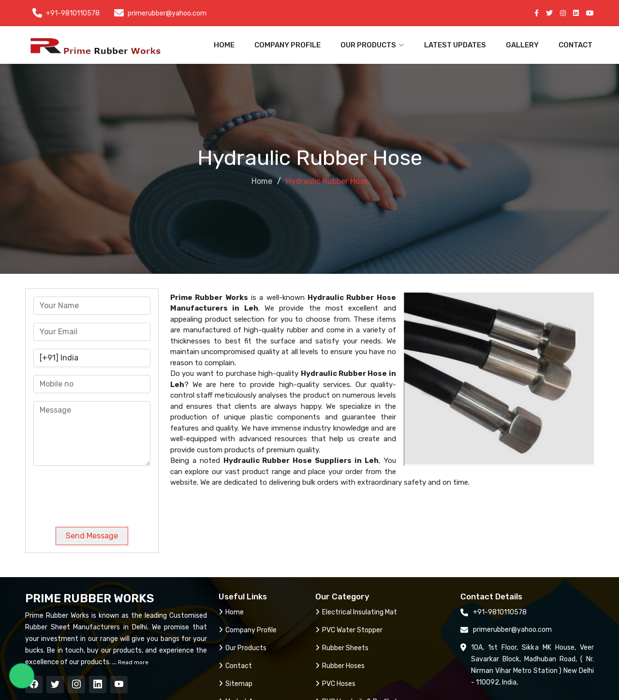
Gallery (522, 45)
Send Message (92, 535)
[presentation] (99, 492)
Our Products (242, 648)
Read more (132, 662)
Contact (575, 45)
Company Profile (287, 45)
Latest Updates (455, 45)
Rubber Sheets (341, 648)
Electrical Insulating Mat (356, 612)
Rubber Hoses (340, 666)
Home (224, 45)
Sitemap (235, 683)
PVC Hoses (335, 683)
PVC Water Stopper (349, 630)
